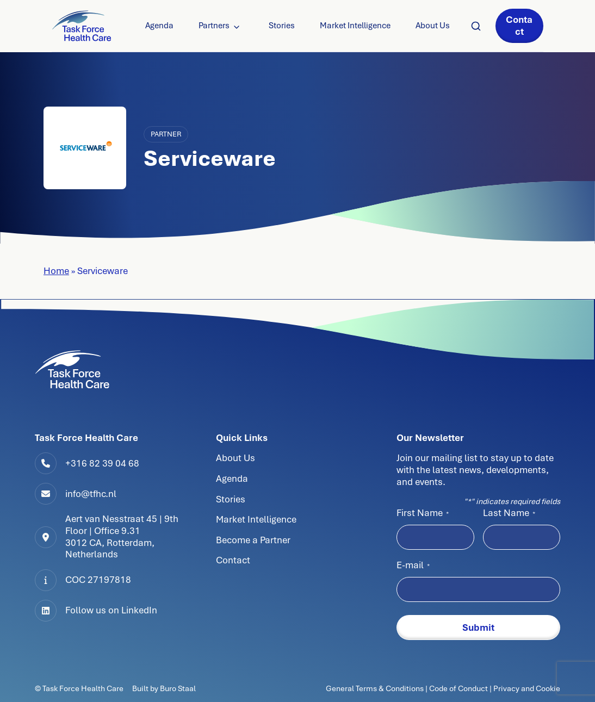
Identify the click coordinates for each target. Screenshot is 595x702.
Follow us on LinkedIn (111, 610)
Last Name (509, 513)
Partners (214, 25)
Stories (282, 25)
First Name (422, 513)
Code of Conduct (458, 688)
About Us (433, 25)
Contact (519, 26)
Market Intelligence (355, 25)
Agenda (159, 25)
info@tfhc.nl (90, 494)
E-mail (413, 565)
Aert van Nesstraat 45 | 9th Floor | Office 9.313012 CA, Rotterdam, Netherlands (121, 536)
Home (56, 271)
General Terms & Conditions (375, 688)
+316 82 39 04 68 (102, 463)
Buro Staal (178, 688)
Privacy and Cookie (526, 688)
